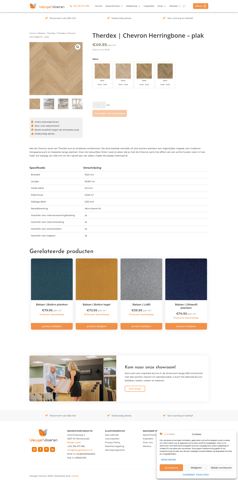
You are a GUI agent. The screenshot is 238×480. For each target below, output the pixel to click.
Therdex (51, 33)
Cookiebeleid (189, 474)
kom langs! (135, 388)
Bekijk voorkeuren (221, 467)
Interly (75, 476)
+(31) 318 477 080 (79, 6)
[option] (102, 75)
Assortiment (112, 6)
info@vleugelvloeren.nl (80, 450)
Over (160, 6)
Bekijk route (74, 442)
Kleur (96, 59)
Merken (173, 6)
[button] (77, 47)
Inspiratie (149, 6)
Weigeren (196, 467)
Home (98, 6)
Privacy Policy (202, 474)
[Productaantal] (99, 105)
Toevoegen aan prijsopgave (109, 113)
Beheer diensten (168, 459)
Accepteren (171, 467)
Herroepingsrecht (115, 450)
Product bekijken (52, 326)
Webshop (131, 6)
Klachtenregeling (114, 446)
